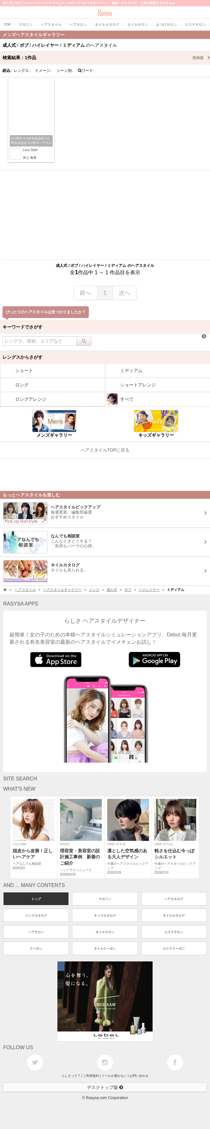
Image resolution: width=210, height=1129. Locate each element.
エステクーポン (174, 948)
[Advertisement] (105, 215)
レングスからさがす (23, 357)
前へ (85, 293)
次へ (124, 293)
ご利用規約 (91, 1075)
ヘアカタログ (173, 899)
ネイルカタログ (174, 915)
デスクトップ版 (105, 1087)
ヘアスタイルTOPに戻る (105, 450)
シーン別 (65, 70)
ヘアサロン (36, 932)
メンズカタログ (36, 915)
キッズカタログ (105, 915)
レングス (22, 70)
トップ (36, 899)
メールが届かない (114, 1075)
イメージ (43, 70)
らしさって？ (71, 1075)
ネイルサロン (105, 932)
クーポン (36, 948)
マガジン (105, 899)
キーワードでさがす (23, 326)
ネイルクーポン (105, 948)
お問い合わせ (138, 1075)
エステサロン (173, 932)
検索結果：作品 (106, 57)
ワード (86, 70)
